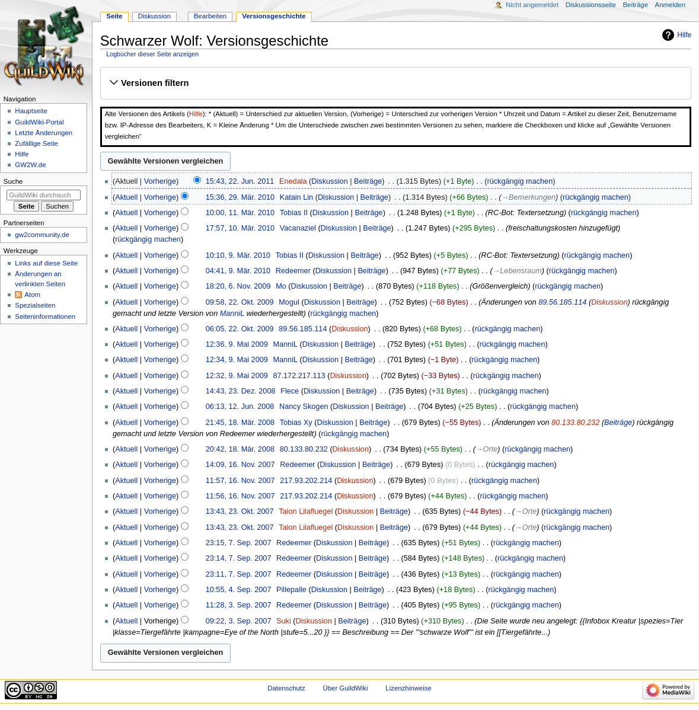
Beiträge (368, 181)
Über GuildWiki (345, 688)
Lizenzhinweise (408, 688)
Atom (32, 294)
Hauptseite (31, 110)
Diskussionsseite (591, 4)
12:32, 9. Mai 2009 (237, 376)
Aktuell (126, 197)
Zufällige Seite (36, 143)
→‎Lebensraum (517, 271)
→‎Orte (486, 449)
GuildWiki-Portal (39, 122)
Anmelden (670, 4)
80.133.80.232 (575, 422)
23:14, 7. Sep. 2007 (239, 558)
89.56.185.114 (562, 302)
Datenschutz (286, 688)
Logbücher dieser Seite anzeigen (152, 53)
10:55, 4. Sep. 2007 (239, 590)
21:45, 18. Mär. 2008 (240, 422)
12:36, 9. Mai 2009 (237, 344)
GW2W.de (30, 164)
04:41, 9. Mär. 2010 (238, 271)
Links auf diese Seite (46, 263)
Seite (114, 16)
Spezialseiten (35, 305)
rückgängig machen (520, 181)
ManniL (232, 313)
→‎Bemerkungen (528, 197)
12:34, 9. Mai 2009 (237, 360)
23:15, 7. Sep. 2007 (239, 543)
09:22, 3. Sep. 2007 (239, 621)
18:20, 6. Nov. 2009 (238, 286)
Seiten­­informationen (45, 316)
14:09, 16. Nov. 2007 (240, 464)
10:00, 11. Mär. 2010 (240, 213)
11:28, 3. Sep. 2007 (239, 605)
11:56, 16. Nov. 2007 (240, 496)
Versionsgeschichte (274, 16)
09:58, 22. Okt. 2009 (240, 302)
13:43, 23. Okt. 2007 (240, 511)
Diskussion (329, 181)
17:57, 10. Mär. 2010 (240, 228)
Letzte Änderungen (43, 132)
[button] (395, 83)
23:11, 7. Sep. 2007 (239, 574)
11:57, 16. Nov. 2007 (240, 480)
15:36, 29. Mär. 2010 (240, 197)
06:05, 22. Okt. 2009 (240, 329)
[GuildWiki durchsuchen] (44, 195)
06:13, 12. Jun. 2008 (240, 406)
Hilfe (684, 35)
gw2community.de (42, 234)
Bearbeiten (210, 16)
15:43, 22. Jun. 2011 (240, 181)
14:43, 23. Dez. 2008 (241, 391)
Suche (13, 181)
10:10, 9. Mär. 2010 (238, 255)
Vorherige (160, 181)
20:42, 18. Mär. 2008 (240, 449)
